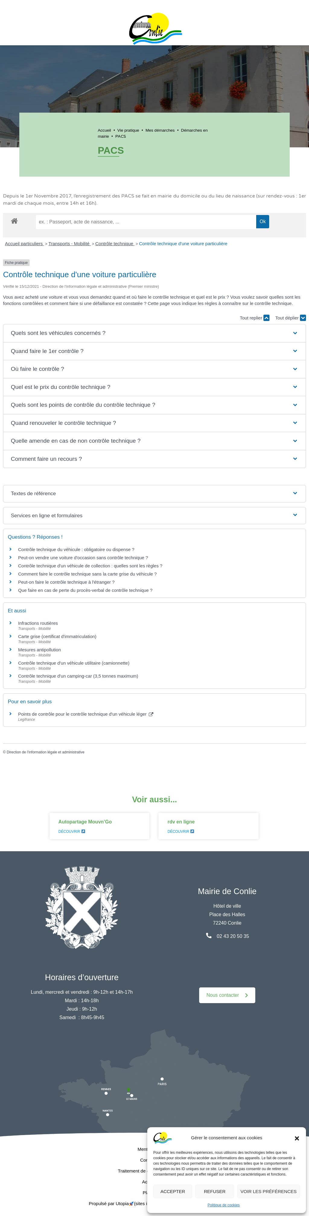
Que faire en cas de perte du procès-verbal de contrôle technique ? (85, 590)
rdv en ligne (181, 821)
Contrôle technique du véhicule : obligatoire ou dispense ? (76, 549)
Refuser (215, 1191)
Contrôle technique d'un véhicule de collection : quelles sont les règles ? (90, 565)
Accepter (173, 1191)
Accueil (104, 130)
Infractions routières (38, 623)
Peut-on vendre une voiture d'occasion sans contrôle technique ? (83, 557)
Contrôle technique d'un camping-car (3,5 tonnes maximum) (78, 676)
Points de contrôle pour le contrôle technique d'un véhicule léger (85, 714)
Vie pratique (128, 130)
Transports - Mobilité (70, 243)
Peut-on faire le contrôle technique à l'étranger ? (66, 582)
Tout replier (254, 318)
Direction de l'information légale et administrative (45, 752)
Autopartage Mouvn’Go (85, 821)
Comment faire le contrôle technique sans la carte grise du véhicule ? (87, 573)
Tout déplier (290, 318)
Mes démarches (160, 130)
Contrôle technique (115, 243)
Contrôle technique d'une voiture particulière (183, 243)
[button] (297, 1138)
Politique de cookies (224, 1205)
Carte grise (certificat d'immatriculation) (57, 636)
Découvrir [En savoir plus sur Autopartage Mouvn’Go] (72, 831)
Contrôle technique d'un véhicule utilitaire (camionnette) (73, 663)
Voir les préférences (269, 1191)
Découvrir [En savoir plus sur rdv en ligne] (180, 831)
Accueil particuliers (24, 243)
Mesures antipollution (39, 649)
